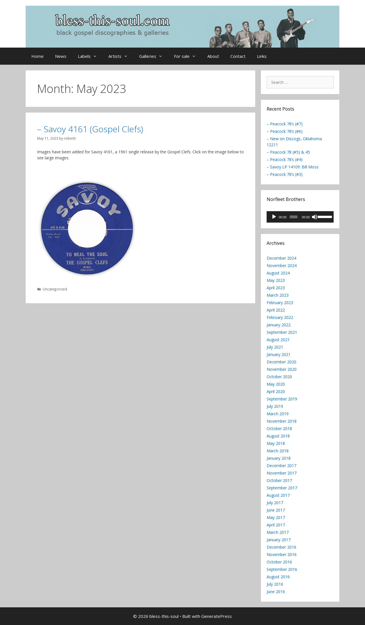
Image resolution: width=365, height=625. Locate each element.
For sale (188, 56)
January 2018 (279, 458)
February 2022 (280, 317)
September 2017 (282, 487)
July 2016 (275, 584)
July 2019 (275, 406)
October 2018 (279, 428)
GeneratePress (216, 616)
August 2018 (278, 436)
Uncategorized (55, 289)
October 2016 (279, 562)
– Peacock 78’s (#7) (285, 124)
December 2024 (281, 258)
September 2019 (282, 399)
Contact (238, 56)
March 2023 (278, 295)
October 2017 (279, 480)
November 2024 (282, 265)
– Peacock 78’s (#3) (285, 174)
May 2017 (276, 517)
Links (262, 56)
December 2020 (281, 362)
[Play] (274, 217)
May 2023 (276, 280)
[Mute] (314, 217)
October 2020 (279, 376)
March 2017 (278, 532)
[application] (300, 217)
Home (37, 56)
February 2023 (280, 302)
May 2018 (276, 443)
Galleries (153, 56)
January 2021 (279, 354)
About (213, 56)
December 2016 (281, 547)
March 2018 (278, 450)
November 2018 (282, 421)
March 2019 (278, 413)
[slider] (293, 216)
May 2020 (276, 384)
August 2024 (278, 273)
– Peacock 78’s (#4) (285, 159)
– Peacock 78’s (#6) (285, 131)
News (60, 56)
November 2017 (282, 473)
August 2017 (278, 495)
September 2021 (282, 332)
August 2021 (278, 339)
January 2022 (279, 324)
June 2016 (276, 591)
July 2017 (275, 502)
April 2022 (276, 310)
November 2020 (282, 369)
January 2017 (279, 539)
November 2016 (282, 554)
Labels (90, 56)
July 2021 (275, 347)
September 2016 (282, 569)
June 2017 (276, 510)
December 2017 (281, 465)
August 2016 (278, 576)
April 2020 (276, 391)
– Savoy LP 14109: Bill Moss (293, 167)
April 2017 (276, 525)
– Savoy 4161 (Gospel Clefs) (90, 129)
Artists (120, 56)
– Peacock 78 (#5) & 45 (288, 152)
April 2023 (276, 287)
